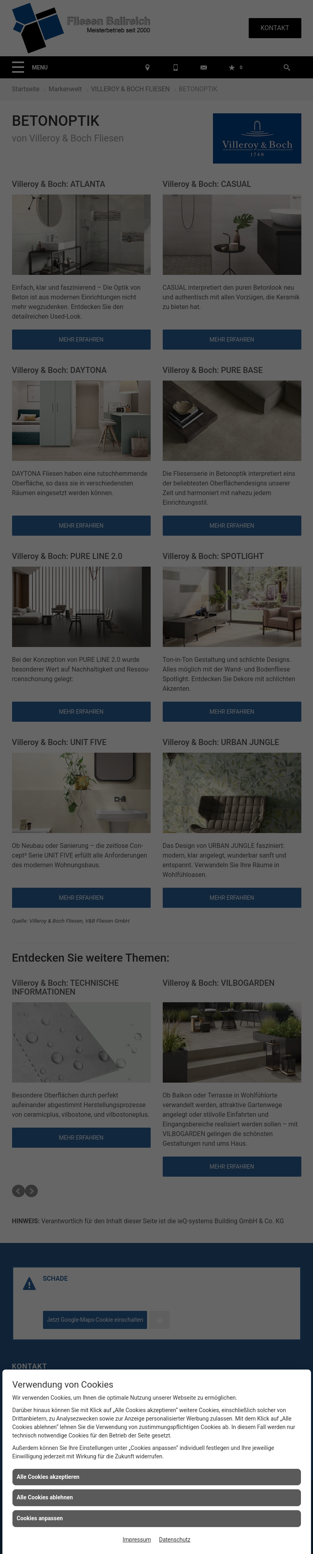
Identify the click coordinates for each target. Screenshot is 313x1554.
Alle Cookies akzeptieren (48, 1477)
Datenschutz (174, 1539)
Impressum (137, 1539)
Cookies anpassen (40, 1518)
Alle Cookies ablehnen (45, 1497)
